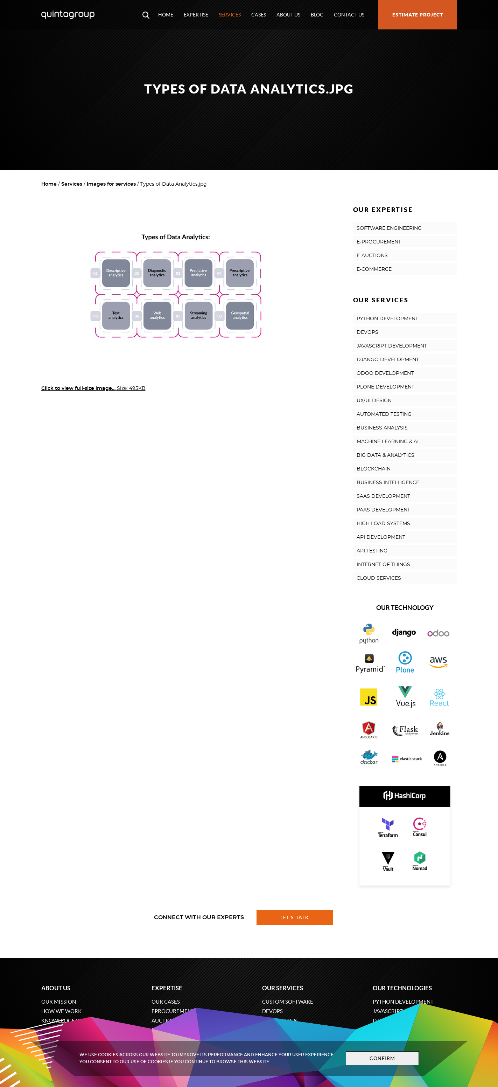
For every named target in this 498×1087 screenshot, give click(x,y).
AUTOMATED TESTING (384, 414)
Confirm (379, 1058)
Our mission (58, 1002)
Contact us (349, 15)
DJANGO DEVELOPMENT (388, 359)
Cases (258, 15)
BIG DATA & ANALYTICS (385, 455)
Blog (317, 15)
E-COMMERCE (374, 269)
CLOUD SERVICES (379, 578)
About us (288, 15)
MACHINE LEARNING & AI (388, 441)
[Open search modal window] (146, 14)
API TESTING (372, 551)
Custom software (287, 1002)
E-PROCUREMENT (379, 242)
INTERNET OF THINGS (383, 564)
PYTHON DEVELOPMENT (387, 318)
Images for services (111, 184)
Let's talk (294, 917)
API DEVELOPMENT (381, 537)
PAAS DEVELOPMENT (383, 510)
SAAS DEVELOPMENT (383, 496)
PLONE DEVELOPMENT (385, 387)
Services (230, 15)
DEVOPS (367, 332)
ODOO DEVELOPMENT (385, 373)
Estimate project (417, 15)
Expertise (196, 15)
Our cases (166, 1002)
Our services (282, 988)
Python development (403, 1002)
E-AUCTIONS (372, 255)
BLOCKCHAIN (374, 469)
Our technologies (402, 988)
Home (165, 15)
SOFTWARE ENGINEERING (389, 228)
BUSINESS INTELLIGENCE (388, 482)
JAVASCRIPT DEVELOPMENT (392, 346)
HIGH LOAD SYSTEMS (383, 523)
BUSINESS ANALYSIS (382, 428)
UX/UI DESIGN (374, 400)
